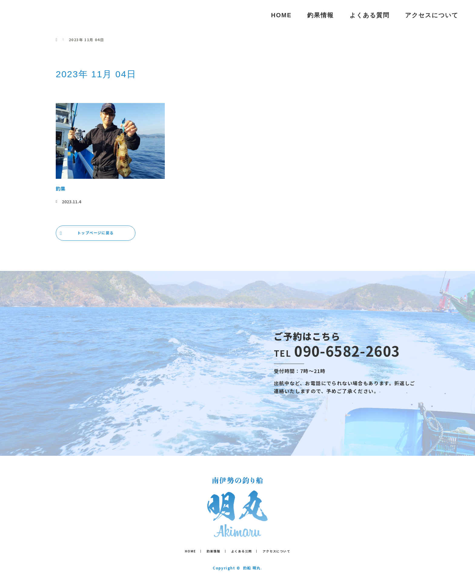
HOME (281, 15)
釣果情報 (320, 15)
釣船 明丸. (252, 567)
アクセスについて (431, 15)
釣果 (60, 188)
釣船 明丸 (36, 15)
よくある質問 (370, 15)
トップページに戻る (95, 232)
